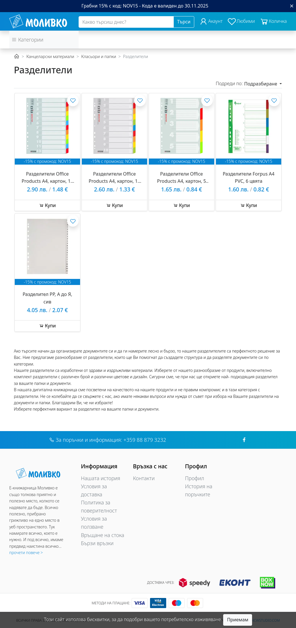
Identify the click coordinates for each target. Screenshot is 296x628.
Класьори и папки (98, 56)
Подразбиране (261, 84)
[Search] (126, 22)
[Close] (292, 5)
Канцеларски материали (50, 56)
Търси (183, 21)
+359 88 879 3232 (144, 439)
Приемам (237, 619)
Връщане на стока (102, 535)
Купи (47, 205)
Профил (194, 478)
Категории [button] (27, 39)
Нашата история (100, 478)
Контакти (144, 478)
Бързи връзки (97, 543)
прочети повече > (26, 552)
